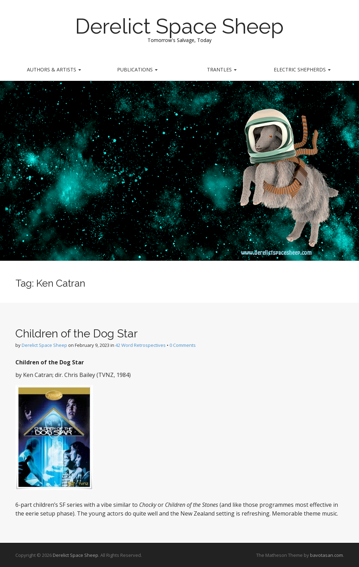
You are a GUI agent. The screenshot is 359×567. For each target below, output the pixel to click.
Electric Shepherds (302, 69)
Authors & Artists (54, 69)
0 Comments (183, 345)
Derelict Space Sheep (179, 26)
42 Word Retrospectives (140, 345)
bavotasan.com (326, 555)
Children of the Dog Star (76, 333)
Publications (137, 69)
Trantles (222, 69)
